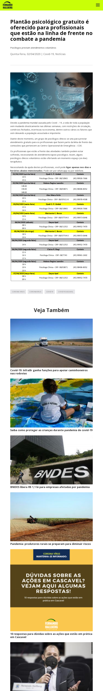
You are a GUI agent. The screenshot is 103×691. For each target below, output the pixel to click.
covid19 (49, 292)
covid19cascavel (65, 292)
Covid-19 (48, 54)
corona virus (18, 292)
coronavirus (35, 292)
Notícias (60, 54)
